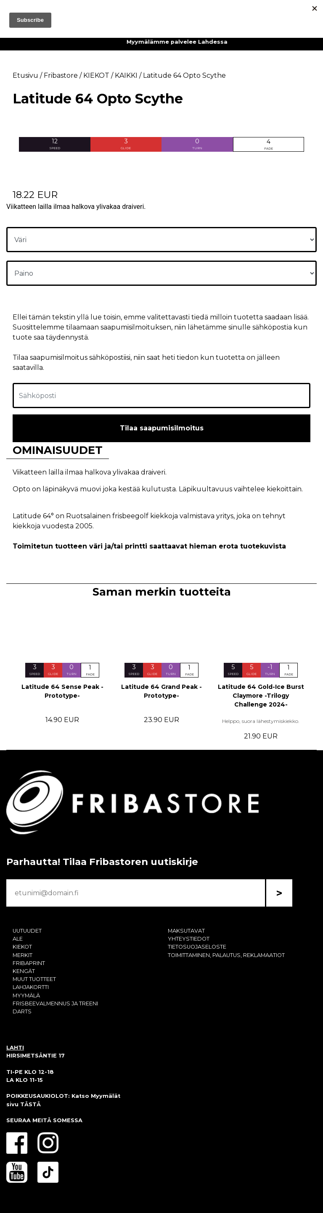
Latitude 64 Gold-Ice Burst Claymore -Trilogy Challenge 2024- (261, 695)
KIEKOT (22, 947)
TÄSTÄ (30, 1104)
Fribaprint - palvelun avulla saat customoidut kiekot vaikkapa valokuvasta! (161, 42)
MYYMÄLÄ (26, 995)
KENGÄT (24, 971)
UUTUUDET (27, 931)
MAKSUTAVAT (186, 931)
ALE (18, 939)
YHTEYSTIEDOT (188, 939)
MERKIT (22, 955)
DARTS (22, 1011)
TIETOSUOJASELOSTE (197, 947)
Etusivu (25, 75)
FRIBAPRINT (29, 963)
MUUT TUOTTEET (34, 979)
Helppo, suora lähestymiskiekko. (260, 721)
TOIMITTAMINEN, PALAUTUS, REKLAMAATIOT (226, 955)
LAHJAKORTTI (31, 987)
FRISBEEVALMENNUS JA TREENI (55, 1003)
